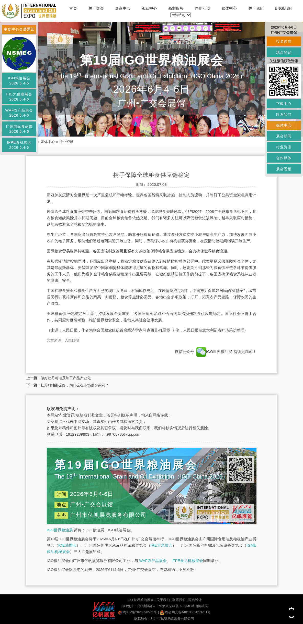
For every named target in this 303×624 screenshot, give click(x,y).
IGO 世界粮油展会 (140, 600)
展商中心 (122, 8)
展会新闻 (283, 136)
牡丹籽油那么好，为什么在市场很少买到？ (75, 385)
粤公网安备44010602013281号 (185, 612)
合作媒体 (283, 158)
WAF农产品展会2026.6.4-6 (19, 112)
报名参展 (283, 41)
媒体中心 (229, 8)
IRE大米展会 (161, 545)
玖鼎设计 (195, 600)
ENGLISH (283, 8)
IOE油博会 (67, 545)
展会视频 (283, 169)
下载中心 (283, 104)
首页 (73, 8)
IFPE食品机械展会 (187, 560)
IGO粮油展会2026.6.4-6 (19, 80)
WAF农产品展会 (153, 560)
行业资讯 (66, 142)
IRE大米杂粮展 (167, 606)
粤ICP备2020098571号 (137, 612)
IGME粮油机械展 (195, 606)
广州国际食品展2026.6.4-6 (19, 128)
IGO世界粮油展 (60, 530)
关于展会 (96, 8)
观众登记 (283, 52)
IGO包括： (129, 606)
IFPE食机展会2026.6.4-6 (19, 145)
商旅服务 (176, 8)
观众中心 (149, 8)
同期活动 (202, 8)
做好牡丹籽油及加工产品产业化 (66, 378)
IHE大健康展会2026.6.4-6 (19, 96)
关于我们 (256, 8)
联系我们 (179, 600)
